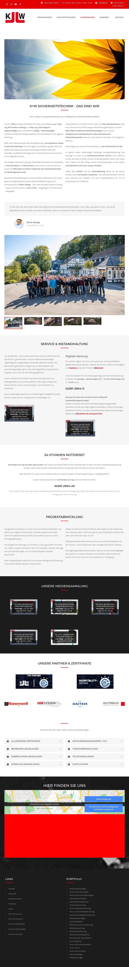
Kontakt (11, 888)
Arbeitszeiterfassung (78, 931)
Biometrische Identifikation (81, 938)
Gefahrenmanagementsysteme (82, 915)
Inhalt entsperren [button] (103, 799)
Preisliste (12, 904)
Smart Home (75, 948)
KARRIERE (104, 17)
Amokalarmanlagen (78, 918)
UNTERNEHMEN (87, 17)
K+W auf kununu (15, 914)
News (10, 909)
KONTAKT (119, 17)
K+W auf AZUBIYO (15, 919)
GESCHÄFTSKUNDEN (66, 17)
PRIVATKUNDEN (44, 17)
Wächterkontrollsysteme (80, 934)
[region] (64, 69)
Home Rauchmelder (78, 951)
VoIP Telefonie (75, 941)
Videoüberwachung (77, 905)
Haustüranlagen (76, 954)
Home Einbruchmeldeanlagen (82, 895)
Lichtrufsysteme (76, 921)
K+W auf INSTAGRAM (17, 929)
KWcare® (12, 893)
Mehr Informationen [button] (44, 808)
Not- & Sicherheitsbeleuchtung (82, 911)
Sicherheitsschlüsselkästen (80, 944)
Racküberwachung (77, 928)
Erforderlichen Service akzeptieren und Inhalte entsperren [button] (103, 808)
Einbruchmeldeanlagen (79, 892)
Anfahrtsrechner (15, 899)
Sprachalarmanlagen (78, 898)
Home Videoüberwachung (80, 908)
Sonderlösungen (76, 957)
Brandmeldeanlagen (78, 888)
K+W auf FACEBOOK (16, 924)
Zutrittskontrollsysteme (79, 902)
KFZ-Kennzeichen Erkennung (81, 925)
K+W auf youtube (15, 934)
